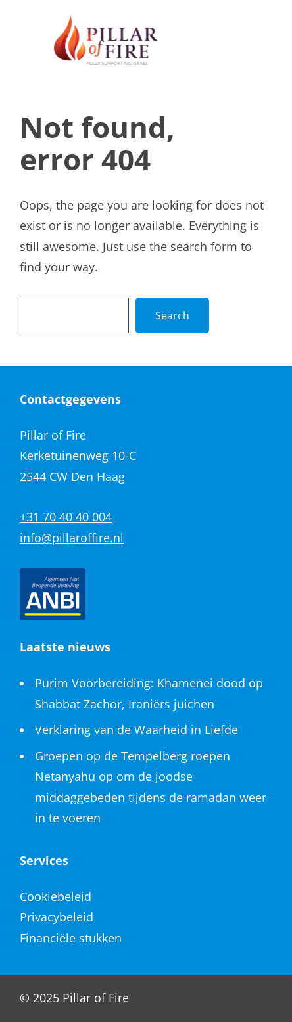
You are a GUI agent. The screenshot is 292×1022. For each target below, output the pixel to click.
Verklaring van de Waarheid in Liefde (136, 729)
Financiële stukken (71, 938)
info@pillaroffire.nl (72, 538)
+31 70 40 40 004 (66, 516)
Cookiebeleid (55, 896)
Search (172, 315)
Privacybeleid (56, 917)
